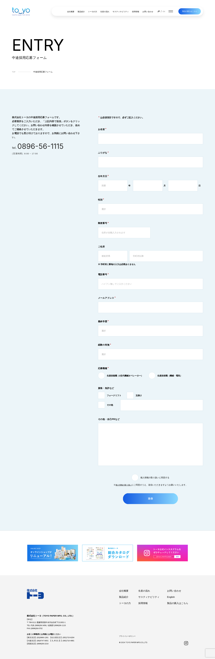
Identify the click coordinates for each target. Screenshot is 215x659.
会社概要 (70, 12)
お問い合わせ (147, 12)
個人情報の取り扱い (123, 485)
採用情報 (135, 12)
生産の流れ (104, 12)
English (171, 597)
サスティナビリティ (120, 12)
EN (163, 11)
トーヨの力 (92, 12)
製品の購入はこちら (189, 12)
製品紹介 (80, 12)
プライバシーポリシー (127, 636)
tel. (38, 147)
